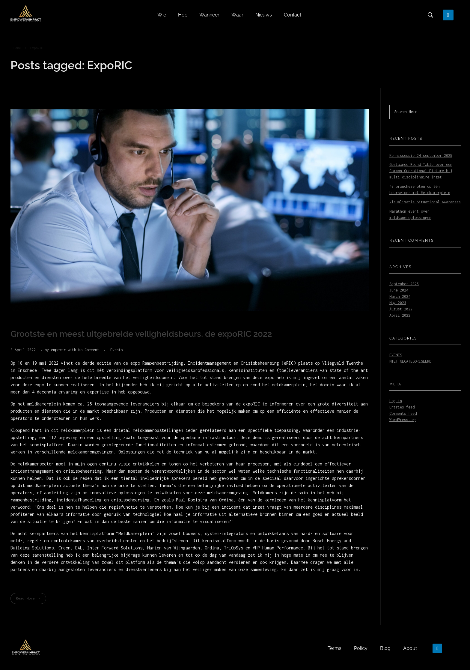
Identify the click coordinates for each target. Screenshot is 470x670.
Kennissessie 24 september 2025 (420, 155)
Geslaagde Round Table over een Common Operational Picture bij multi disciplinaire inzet (420, 170)
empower (59, 350)
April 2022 (399, 315)
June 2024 (398, 290)
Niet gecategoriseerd (410, 361)
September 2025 (404, 284)
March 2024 (399, 296)
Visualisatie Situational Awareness (425, 202)
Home (17, 48)
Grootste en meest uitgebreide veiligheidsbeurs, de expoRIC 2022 (141, 334)
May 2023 (397, 303)
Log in (395, 401)
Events (116, 350)
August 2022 (400, 309)
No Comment (88, 350)
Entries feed (402, 407)
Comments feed (403, 413)
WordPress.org (403, 419)
